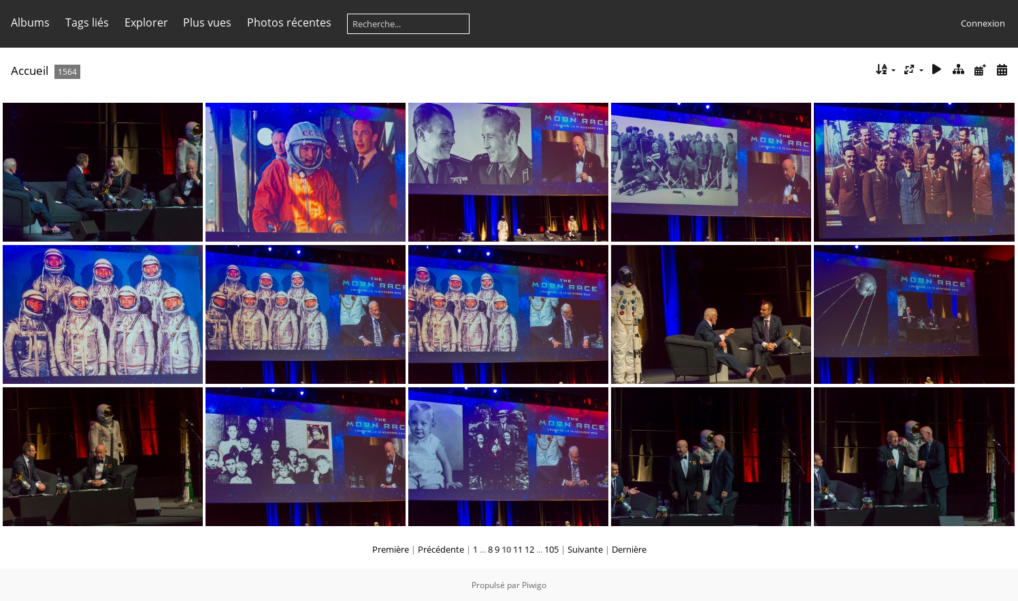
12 (529, 549)
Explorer (146, 22)
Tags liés (87, 22)
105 (551, 549)
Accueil (29, 70)
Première (390, 549)
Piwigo (534, 585)
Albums (30, 22)
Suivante (585, 549)
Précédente (441, 549)
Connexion (983, 23)
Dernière (629, 549)
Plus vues (207, 22)
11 (518, 549)
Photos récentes (289, 22)
